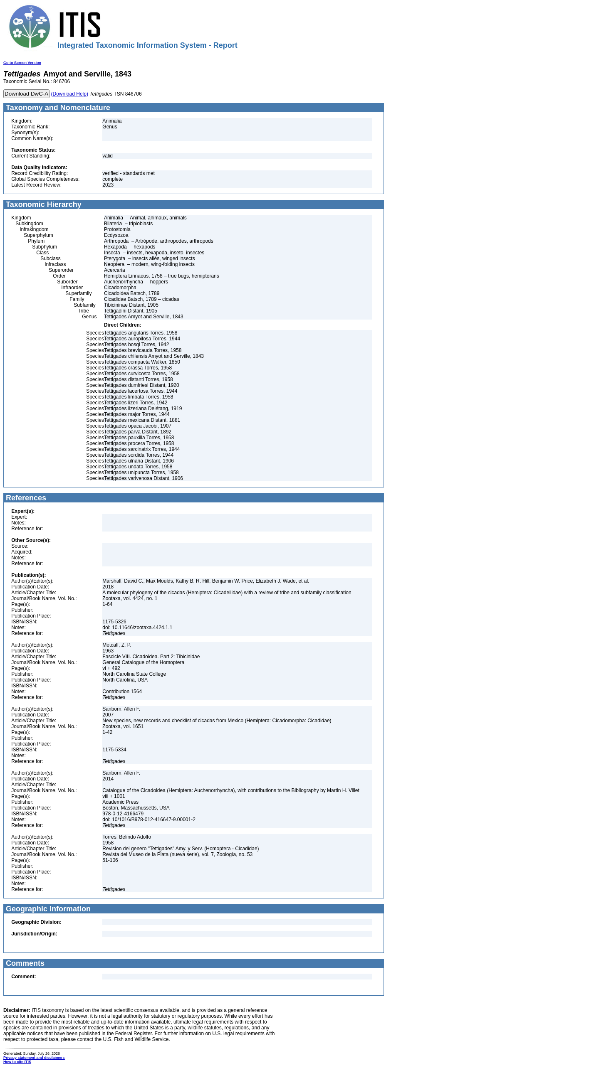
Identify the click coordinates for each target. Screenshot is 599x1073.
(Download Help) (69, 94)
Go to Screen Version (22, 63)
